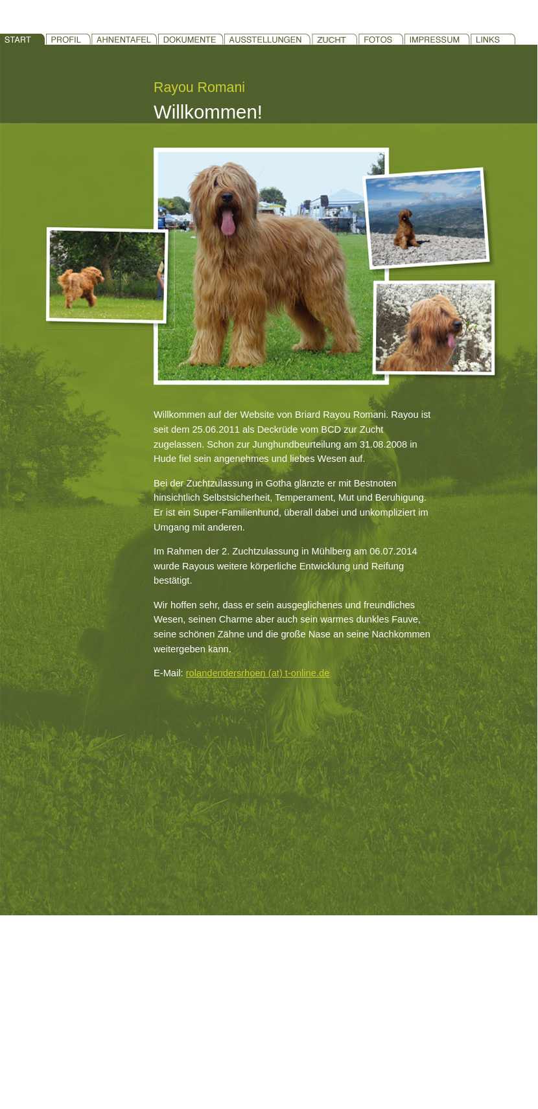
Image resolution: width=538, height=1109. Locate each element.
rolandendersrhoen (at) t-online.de (258, 673)
